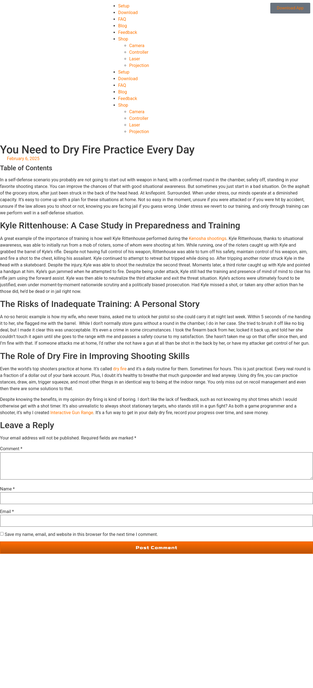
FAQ (122, 19)
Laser (134, 58)
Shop (123, 39)
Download (128, 12)
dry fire (119, 368)
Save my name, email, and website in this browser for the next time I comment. (81, 534)
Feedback (127, 32)
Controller (139, 52)
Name (7, 489)
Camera (136, 45)
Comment (11, 449)
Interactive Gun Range (71, 412)
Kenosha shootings (207, 238)
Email (7, 511)
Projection (139, 65)
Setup (123, 6)
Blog (122, 25)
